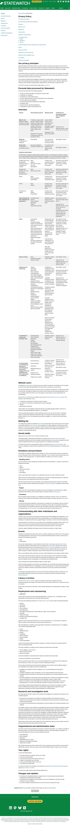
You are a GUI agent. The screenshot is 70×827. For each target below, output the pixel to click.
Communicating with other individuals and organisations (32, 44)
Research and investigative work (26, 55)
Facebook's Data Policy (56, 438)
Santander (52, 483)
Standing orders (23, 37)
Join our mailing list (26, 811)
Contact (2, 18)
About (23, 13)
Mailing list (45, 1)
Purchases (22, 40)
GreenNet (41, 423)
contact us (47, 85)
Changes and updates (23, 60)
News (2, 8)
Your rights (21, 57)
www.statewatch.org (29, 385)
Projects (41, 8)
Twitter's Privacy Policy (57, 444)
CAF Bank (46, 483)
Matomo (24, 397)
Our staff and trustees (6, 16)
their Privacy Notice (32, 508)
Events (20, 47)
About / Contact (53, 1)
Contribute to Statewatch (6, 33)
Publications (33, 8)
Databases (25, 8)
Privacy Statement (22, 575)
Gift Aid (21, 42)
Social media (21, 32)
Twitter (32, 435)
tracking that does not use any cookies (54, 397)
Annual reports (4, 23)
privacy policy (56, 491)
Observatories (16, 8)
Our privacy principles (23, 19)
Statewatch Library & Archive (27, 580)
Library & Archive (22, 49)
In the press (3, 25)
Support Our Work (36, 1)
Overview (20, 24)
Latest (53, 8)
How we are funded (5, 28)
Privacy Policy (4, 35)
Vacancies (3, 30)
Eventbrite (61, 544)
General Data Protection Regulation (59, 766)
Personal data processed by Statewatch (28, 21)
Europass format (45, 600)
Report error (34, 790)
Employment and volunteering (25, 52)
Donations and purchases (24, 34)
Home (19, 13)
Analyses (7, 8)
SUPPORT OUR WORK (35, 801)
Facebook (26, 435)
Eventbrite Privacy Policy (49, 547)
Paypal (21, 38)
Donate (47, 8)
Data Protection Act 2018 (28, 767)
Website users (21, 26)
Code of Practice (33, 425)
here (51, 416)
